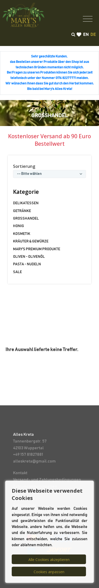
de (93, 34)
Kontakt (20, 473)
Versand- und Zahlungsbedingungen (47, 480)
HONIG (18, 226)
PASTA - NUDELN (27, 264)
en (86, 34)
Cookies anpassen (49, 571)
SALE (17, 272)
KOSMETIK (21, 234)
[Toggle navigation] (87, 18)
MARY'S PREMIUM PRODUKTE (36, 249)
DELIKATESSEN (26, 203)
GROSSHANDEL (26, 218)
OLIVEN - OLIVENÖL (29, 257)
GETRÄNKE (22, 211)
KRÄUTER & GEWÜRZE (30, 241)
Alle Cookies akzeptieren (49, 559)
